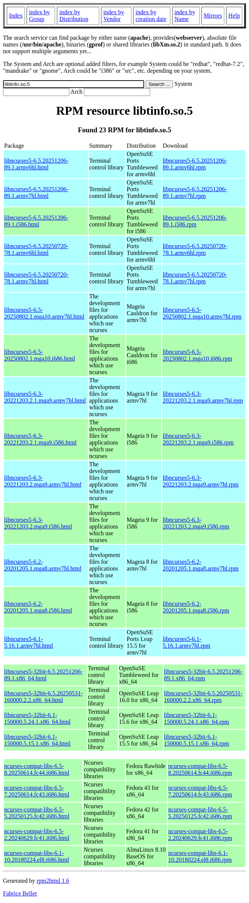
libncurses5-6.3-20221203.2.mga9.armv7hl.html (42, 481)
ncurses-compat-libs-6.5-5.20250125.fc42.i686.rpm (200, 812)
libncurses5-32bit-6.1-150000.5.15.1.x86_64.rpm (196, 740)
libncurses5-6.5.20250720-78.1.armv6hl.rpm (195, 249)
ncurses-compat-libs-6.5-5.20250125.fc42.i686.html (36, 812)
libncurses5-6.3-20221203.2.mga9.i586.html (38, 523)
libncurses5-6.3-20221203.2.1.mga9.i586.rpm (198, 439)
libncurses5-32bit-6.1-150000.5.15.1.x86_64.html (37, 740)
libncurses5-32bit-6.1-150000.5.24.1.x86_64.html (37, 718)
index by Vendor (113, 15)
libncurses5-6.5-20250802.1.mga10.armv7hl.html (44, 313)
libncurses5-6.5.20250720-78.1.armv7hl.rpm (195, 278)
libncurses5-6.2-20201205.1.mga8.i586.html (38, 607)
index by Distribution (73, 15)
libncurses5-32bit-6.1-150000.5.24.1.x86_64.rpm (196, 718)
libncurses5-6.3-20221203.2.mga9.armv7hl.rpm (201, 481)
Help (234, 15)
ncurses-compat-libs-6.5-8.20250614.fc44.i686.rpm (200, 769)
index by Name (184, 15)
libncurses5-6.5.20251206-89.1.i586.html (36, 221)
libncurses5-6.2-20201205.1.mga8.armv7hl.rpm (201, 565)
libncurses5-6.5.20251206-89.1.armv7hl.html (36, 192)
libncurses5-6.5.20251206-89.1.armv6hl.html (36, 164)
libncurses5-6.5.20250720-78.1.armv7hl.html (36, 278)
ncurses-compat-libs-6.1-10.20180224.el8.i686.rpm (200, 856)
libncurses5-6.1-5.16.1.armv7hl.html (28, 642)
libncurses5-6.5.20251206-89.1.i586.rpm (195, 221)
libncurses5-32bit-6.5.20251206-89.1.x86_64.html (43, 674)
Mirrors (213, 15)
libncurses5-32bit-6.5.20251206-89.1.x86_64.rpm (203, 674)
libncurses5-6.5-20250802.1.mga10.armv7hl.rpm (202, 313)
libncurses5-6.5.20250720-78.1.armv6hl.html (36, 249)
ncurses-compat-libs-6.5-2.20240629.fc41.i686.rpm (200, 834)
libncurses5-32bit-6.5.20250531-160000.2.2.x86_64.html (43, 696)
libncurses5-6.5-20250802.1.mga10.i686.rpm (197, 355)
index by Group (39, 15)
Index (15, 15)
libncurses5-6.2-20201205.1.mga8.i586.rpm (196, 607)
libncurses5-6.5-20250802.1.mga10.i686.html (39, 355)
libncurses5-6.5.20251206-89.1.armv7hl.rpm (195, 192)
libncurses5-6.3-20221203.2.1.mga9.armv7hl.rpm (203, 397)
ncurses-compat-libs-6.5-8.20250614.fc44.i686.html (36, 769)
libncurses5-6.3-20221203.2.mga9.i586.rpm (196, 523)
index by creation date (151, 15)
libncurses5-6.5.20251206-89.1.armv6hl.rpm (195, 164)
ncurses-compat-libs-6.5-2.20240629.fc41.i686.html (36, 834)
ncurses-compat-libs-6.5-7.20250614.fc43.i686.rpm (200, 791)
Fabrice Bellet (20, 893)
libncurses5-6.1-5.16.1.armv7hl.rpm (186, 642)
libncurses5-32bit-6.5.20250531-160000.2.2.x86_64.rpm (203, 696)
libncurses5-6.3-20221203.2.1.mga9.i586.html (40, 439)
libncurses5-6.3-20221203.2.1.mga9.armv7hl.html (45, 397)
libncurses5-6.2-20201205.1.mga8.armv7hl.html (42, 565)
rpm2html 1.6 (53, 881)
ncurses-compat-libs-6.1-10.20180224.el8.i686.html (36, 856)
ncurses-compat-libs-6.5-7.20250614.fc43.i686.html (36, 791)
